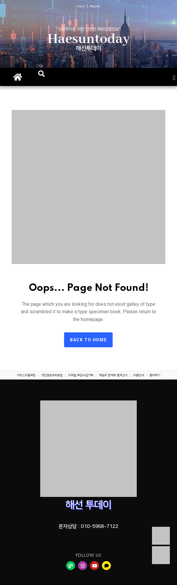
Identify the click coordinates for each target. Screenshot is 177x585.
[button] (41, 74)
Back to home (88, 339)
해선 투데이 (88, 505)
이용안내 (138, 375)
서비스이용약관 (26, 375)
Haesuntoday (88, 39)
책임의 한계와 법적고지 (113, 375)
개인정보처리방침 (52, 375)
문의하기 (155, 375)
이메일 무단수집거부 (80, 375)
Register (95, 5)
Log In (81, 5)
